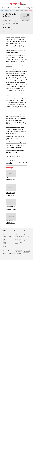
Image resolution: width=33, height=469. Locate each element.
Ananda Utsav (21, 236)
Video (20, 239)
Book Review (16, 241)
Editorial (10, 236)
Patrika (20, 242)
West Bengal (7, 10)
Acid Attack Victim (10, 156)
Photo (20, 237)
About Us (25, 237)
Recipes (16, 239)
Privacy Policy (26, 241)
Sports (4, 242)
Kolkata (4, 236)
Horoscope (17, 243)
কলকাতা (15, 7)
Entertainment (6, 243)
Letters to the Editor (11, 238)
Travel (16, 237)
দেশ (24, 7)
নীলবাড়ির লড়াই (9, 7)
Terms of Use (26, 236)
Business (5, 245)
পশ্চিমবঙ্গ (20, 7)
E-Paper (3, 3)
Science (4, 246)
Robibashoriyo (21, 240)
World (4, 240)
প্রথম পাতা (3, 7)
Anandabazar (2, 10)
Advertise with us (26, 240)
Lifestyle (16, 236)
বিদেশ (27, 7)
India (4, 239)
